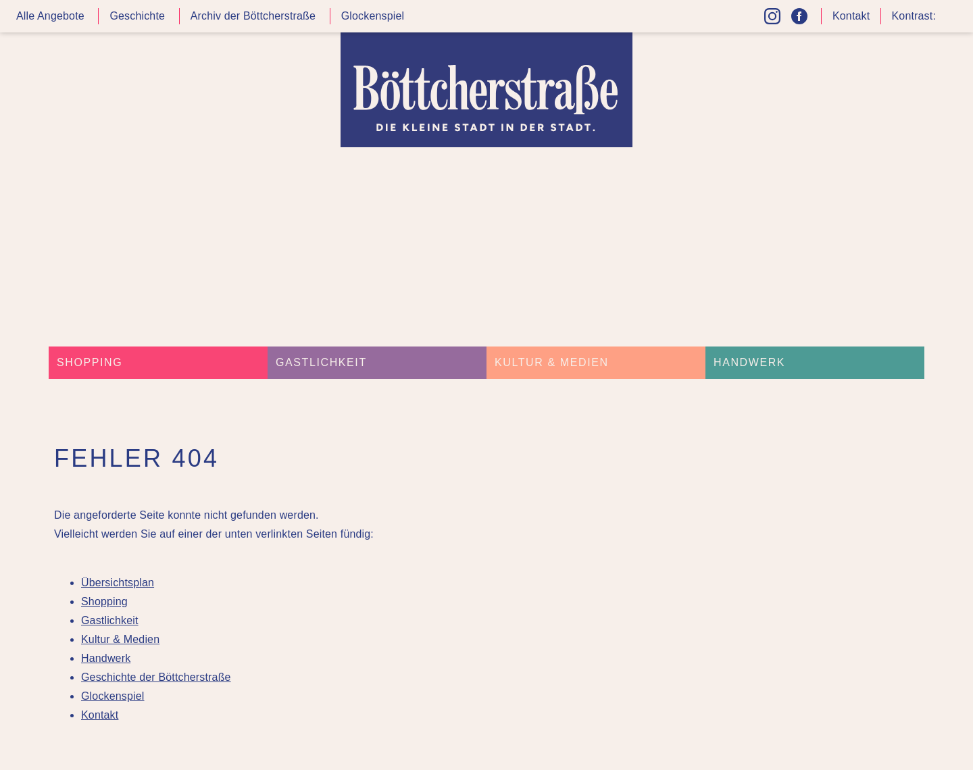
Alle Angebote (50, 16)
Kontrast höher (949, 21)
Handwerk (749, 362)
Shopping (89, 362)
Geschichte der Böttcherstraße (156, 677)
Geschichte (137, 16)
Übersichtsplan (117, 582)
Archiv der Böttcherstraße (253, 16)
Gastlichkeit (321, 362)
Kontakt (851, 16)
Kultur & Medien (552, 362)
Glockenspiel (373, 16)
